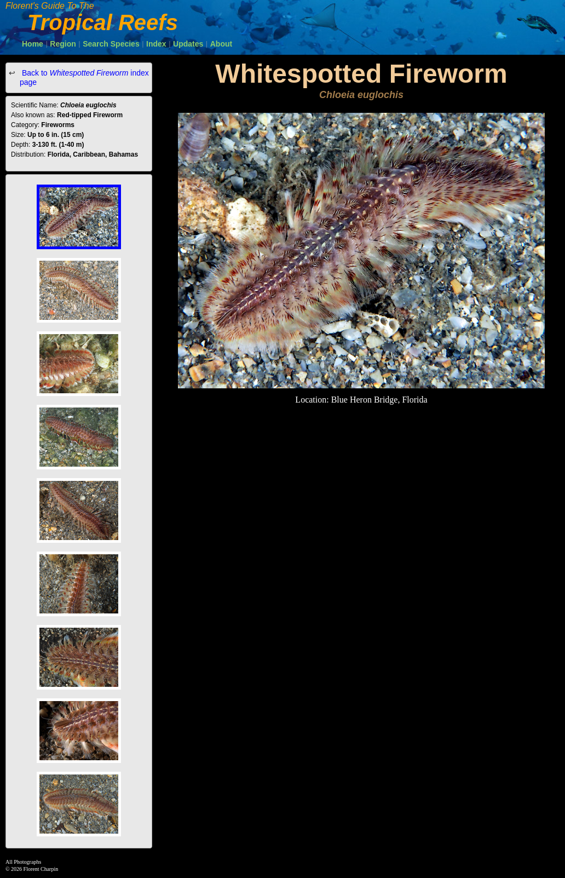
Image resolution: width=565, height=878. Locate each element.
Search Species (111, 43)
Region (63, 43)
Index (156, 43)
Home (32, 43)
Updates (188, 43)
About (221, 43)
